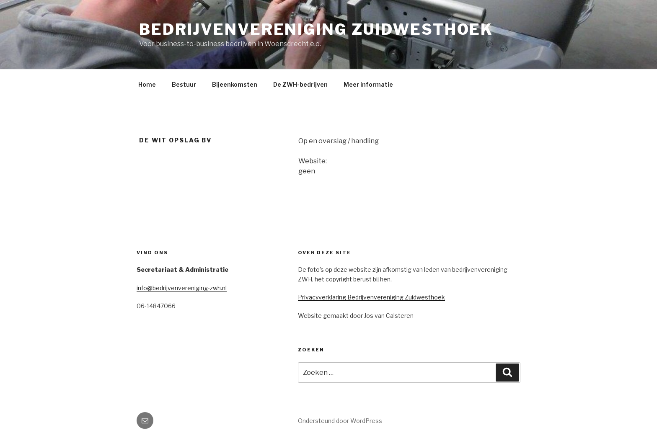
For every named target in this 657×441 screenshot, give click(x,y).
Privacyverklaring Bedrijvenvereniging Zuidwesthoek (371, 297)
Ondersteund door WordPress (340, 420)
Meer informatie (368, 84)
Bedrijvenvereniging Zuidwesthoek (316, 29)
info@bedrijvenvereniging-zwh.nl (182, 287)
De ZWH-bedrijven (300, 84)
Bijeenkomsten (234, 84)
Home (147, 84)
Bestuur (184, 84)
